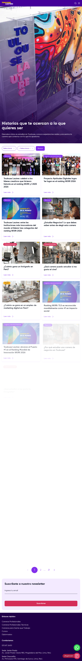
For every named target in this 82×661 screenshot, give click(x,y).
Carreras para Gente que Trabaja (16, 628)
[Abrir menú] (79, 3)
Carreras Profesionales (11, 622)
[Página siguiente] (54, 570)
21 (49, 570)
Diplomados (7, 635)
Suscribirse (41, 603)
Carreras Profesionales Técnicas (15, 625)
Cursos (5, 631)
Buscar (40, 148)
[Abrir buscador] (75, 3)
